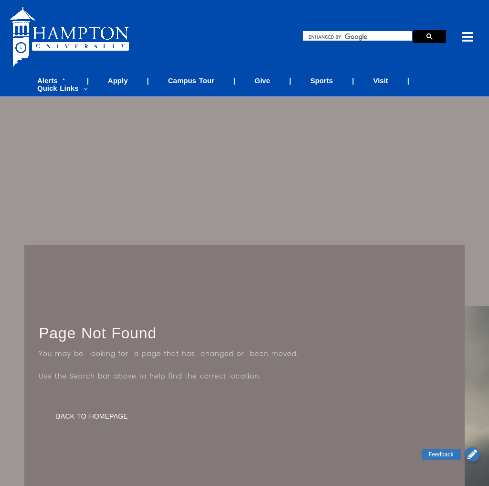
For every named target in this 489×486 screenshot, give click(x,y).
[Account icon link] (14, 78)
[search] (359, 37)
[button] (472, 454)
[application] (467, 81)
